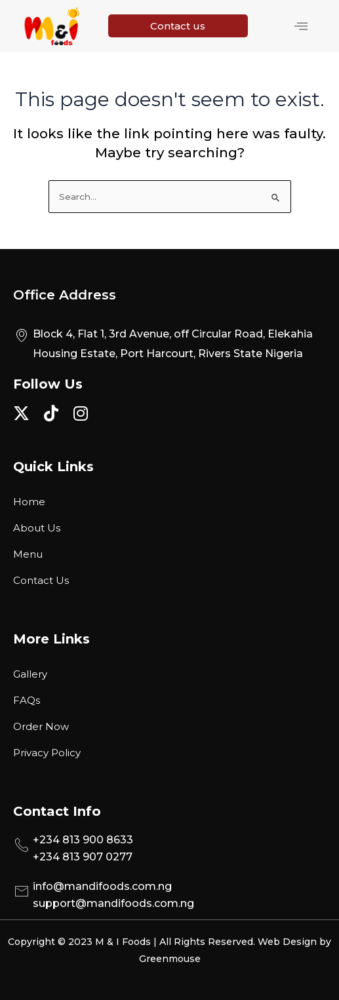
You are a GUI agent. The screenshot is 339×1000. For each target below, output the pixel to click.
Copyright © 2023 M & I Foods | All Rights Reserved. (133, 942)
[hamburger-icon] (300, 26)
